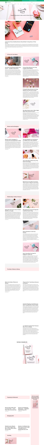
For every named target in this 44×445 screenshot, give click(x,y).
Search (32, 2)
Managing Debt (10, 415)
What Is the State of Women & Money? (11, 282)
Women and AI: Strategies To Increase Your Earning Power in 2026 (13, 140)
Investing (9, 435)
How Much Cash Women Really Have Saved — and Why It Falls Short (13, 68)
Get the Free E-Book (35, 407)
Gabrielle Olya (7, 76)
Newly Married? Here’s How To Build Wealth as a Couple (13, 210)
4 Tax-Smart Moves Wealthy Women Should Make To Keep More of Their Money (20, 42)
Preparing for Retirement (12, 397)
